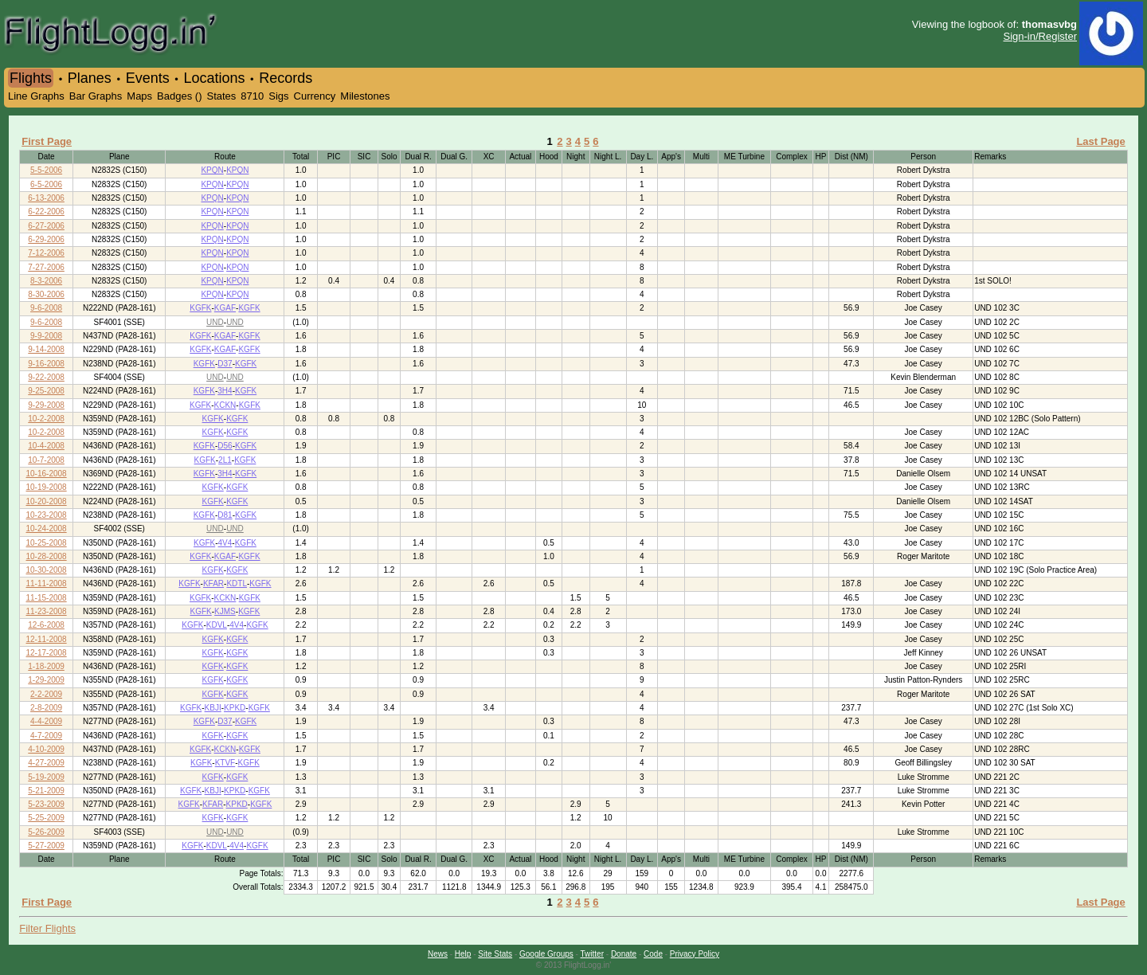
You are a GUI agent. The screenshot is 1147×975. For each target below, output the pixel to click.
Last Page (1100, 141)
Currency (315, 96)
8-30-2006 (46, 294)
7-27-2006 (46, 267)
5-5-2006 (46, 170)
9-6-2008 (46, 307)
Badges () (179, 96)
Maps (139, 96)
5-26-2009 (46, 832)
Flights (31, 78)
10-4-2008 (46, 445)
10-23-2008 (46, 515)
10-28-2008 (46, 556)
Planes (90, 78)
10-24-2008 (46, 528)
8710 (252, 96)
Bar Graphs (95, 96)
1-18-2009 (46, 666)
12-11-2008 (46, 639)
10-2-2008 (46, 418)
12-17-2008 (46, 652)
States (221, 96)
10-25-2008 (46, 542)
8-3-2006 (46, 280)
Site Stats (495, 954)
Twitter (592, 954)
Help (463, 954)
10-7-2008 (46, 460)
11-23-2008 (46, 611)
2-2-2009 (46, 694)
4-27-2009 (46, 762)
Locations (214, 78)
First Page (47, 141)
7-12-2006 (46, 253)
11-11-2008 (46, 583)
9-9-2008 (46, 335)
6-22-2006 (46, 211)
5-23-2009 (46, 804)
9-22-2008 (46, 377)
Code (653, 954)
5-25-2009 (46, 817)
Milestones (365, 96)
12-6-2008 (46, 625)
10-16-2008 (46, 473)
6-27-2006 (46, 225)
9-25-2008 (46, 390)
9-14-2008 (46, 349)
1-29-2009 (46, 679)
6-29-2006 (46, 239)
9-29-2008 (46, 405)
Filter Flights (47, 928)
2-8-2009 (46, 707)
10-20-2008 (46, 501)
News (438, 954)
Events (148, 78)
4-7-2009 (46, 735)
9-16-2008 (46, 363)
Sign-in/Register (1041, 36)
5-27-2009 (46, 845)
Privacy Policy (694, 954)
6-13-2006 (46, 198)
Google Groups (546, 954)
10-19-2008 (46, 487)
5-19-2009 (46, 777)
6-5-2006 (46, 184)
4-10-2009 (46, 749)
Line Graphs (36, 96)
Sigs (278, 96)
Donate (623, 954)
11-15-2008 (46, 597)
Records (285, 78)
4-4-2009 (46, 721)
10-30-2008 (46, 570)
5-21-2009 (46, 790)
